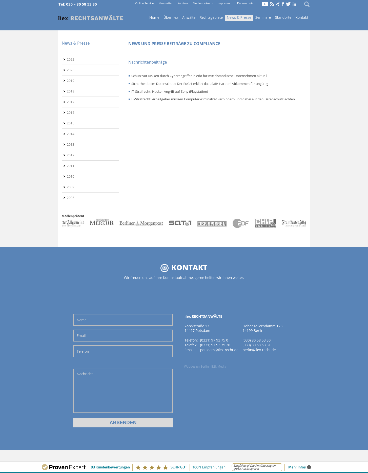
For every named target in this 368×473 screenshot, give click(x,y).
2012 (70, 155)
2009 (70, 187)
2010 (70, 176)
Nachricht (123, 391)
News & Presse (239, 17)
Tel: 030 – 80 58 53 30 (77, 4)
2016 (70, 112)
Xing (278, 4)
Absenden (123, 422)
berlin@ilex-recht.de (259, 349)
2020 (70, 70)
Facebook (283, 4)
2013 (70, 144)
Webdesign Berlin (196, 366)
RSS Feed (272, 4)
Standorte (283, 17)
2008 (70, 197)
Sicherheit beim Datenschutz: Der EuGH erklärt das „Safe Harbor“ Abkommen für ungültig (199, 83)
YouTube (265, 4)
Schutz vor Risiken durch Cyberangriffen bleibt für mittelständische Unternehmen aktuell (199, 75)
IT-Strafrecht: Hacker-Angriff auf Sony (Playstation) (169, 91)
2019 (70, 80)
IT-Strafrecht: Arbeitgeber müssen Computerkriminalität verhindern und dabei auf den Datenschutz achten (213, 99)
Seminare (263, 17)
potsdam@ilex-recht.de (219, 349)
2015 (70, 123)
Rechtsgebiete (211, 17)
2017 (70, 102)
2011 (70, 165)
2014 (70, 133)
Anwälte (188, 17)
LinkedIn (294, 4)
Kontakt (301, 17)
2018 (70, 91)
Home (91, 18)
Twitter (288, 4)
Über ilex (170, 17)
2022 (70, 59)
